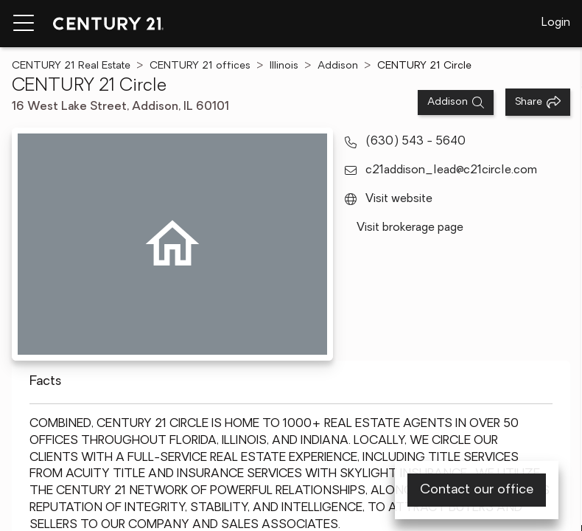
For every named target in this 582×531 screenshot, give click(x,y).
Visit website (398, 199)
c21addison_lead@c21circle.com (451, 170)
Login (555, 23)
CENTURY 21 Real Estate (71, 66)
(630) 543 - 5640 (415, 142)
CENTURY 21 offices (200, 66)
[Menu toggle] (23, 23)
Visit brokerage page (410, 228)
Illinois (284, 66)
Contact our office (476, 490)
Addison (338, 66)
